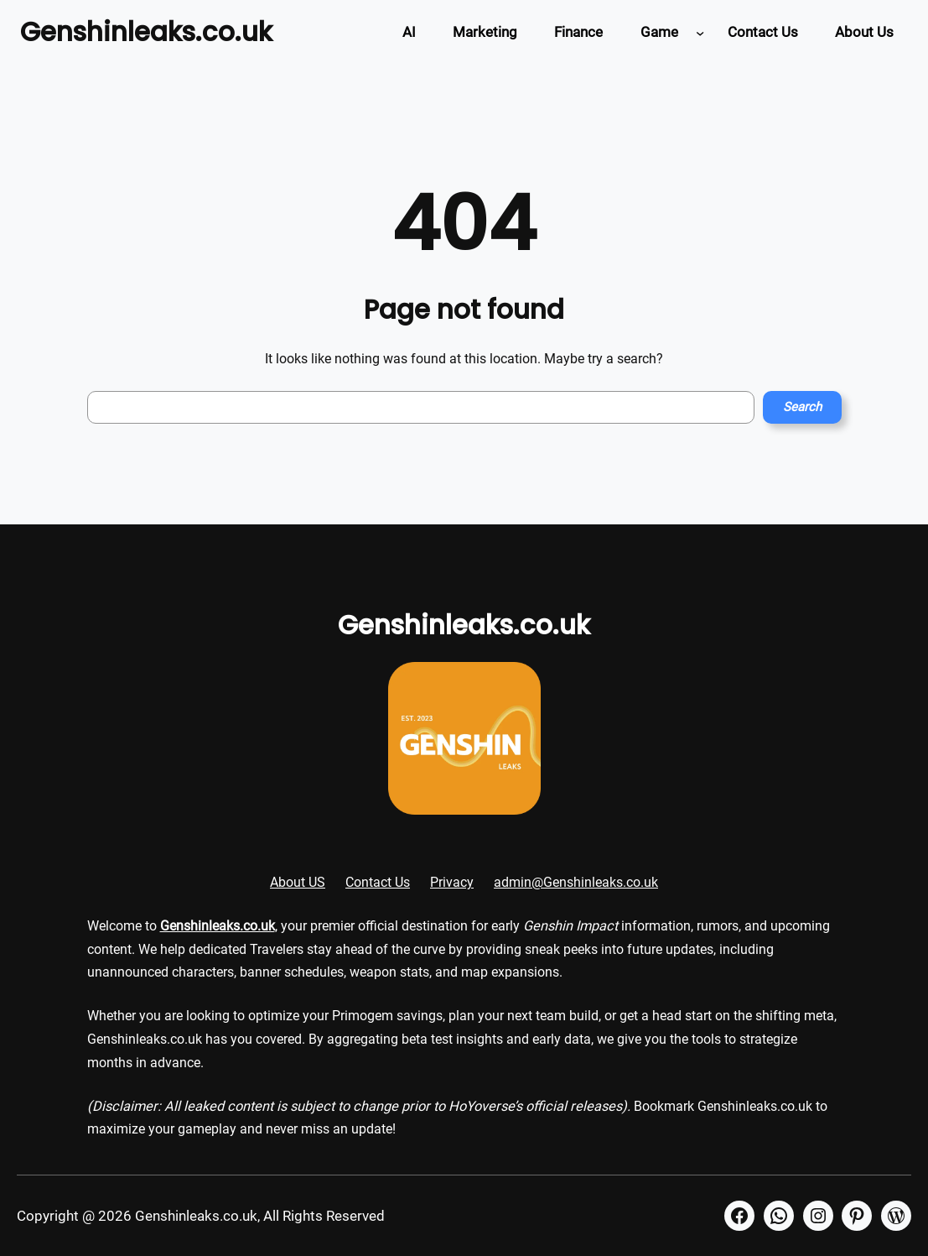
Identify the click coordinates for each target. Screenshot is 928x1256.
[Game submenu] (700, 32)
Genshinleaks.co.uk (146, 31)
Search (802, 406)
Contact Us (377, 882)
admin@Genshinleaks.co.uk (576, 882)
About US (297, 882)
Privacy (452, 882)
